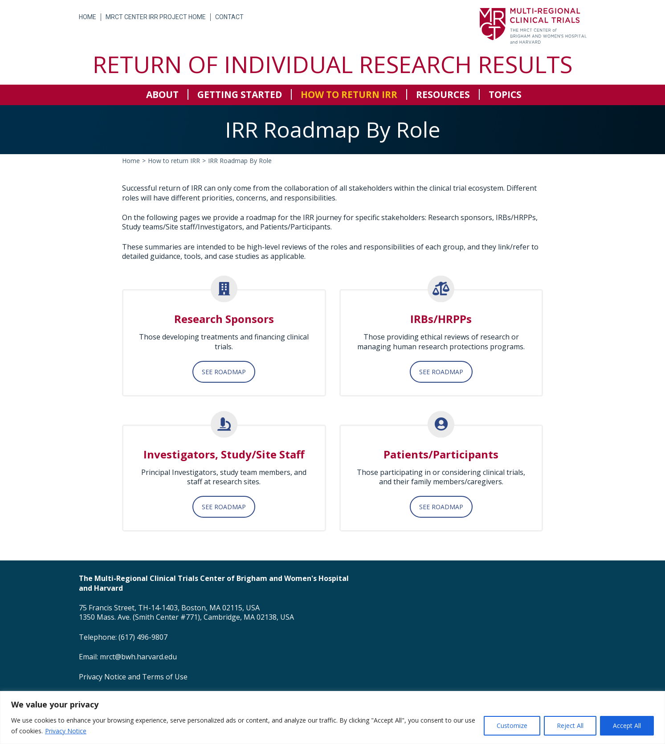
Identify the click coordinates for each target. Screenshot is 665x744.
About (162, 94)
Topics (505, 94)
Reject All (570, 725)
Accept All (627, 725)
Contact (229, 16)
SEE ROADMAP (224, 372)
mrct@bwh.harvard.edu (138, 657)
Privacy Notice (65, 731)
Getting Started (239, 94)
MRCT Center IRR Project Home (156, 16)
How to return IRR (349, 94)
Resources (443, 94)
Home (87, 16)
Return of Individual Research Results (332, 64)
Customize (512, 725)
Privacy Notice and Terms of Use (133, 677)
